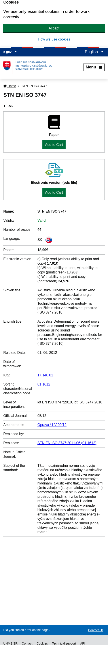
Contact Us (95, 630)
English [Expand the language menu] (94, 52)
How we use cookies (54, 39)
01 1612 (43, 384)
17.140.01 (45, 375)
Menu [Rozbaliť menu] (94, 67)
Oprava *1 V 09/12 (51, 425)
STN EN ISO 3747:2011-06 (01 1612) (66, 443)
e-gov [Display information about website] (10, 52)
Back (9, 106)
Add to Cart (54, 145)
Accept (54, 28)
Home (9, 86)
